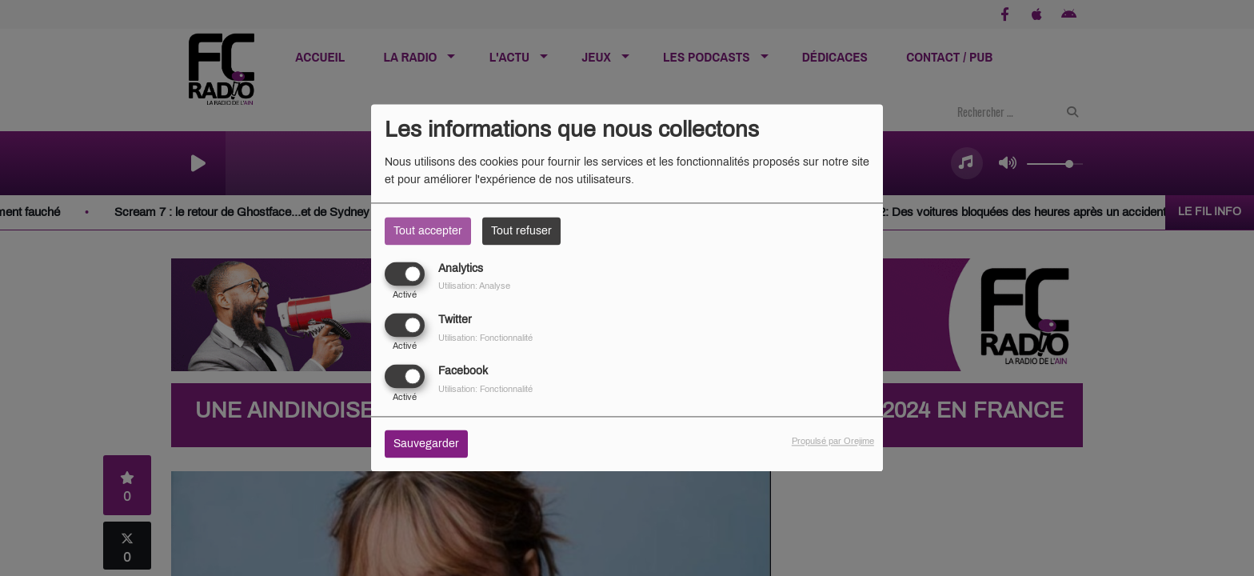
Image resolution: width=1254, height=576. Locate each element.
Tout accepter (427, 231)
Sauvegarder (426, 444)
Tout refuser (521, 231)
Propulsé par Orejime (833, 441)
